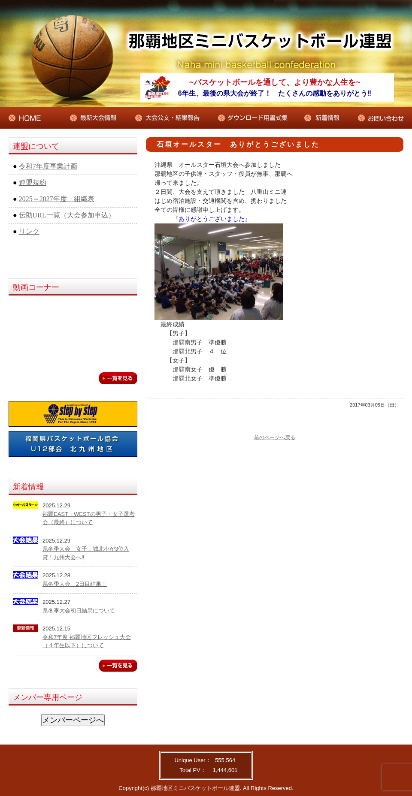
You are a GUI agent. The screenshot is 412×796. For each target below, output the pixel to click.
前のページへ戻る (274, 437)
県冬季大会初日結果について (78, 610)
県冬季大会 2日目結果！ (74, 584)
